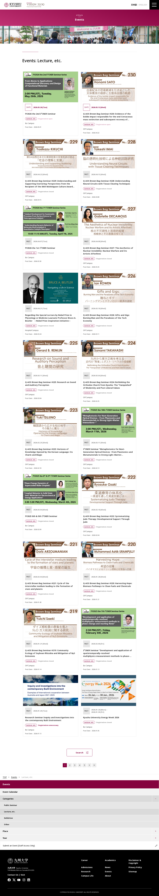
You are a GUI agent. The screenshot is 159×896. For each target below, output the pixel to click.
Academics (110, 860)
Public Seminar (10, 805)
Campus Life (87, 875)
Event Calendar (10, 792)
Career (84, 860)
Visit (23, 875)
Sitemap (133, 871)
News (107, 867)
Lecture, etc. (9, 812)
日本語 (134, 5)
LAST (94, 765)
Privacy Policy (135, 867)
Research (85, 871)
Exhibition (8, 818)
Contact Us (13, 875)
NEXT (89, 765)
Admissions (87, 867)
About (108, 875)
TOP (5, 777)
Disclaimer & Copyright (135, 861)
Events (14, 777)
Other (6, 824)
